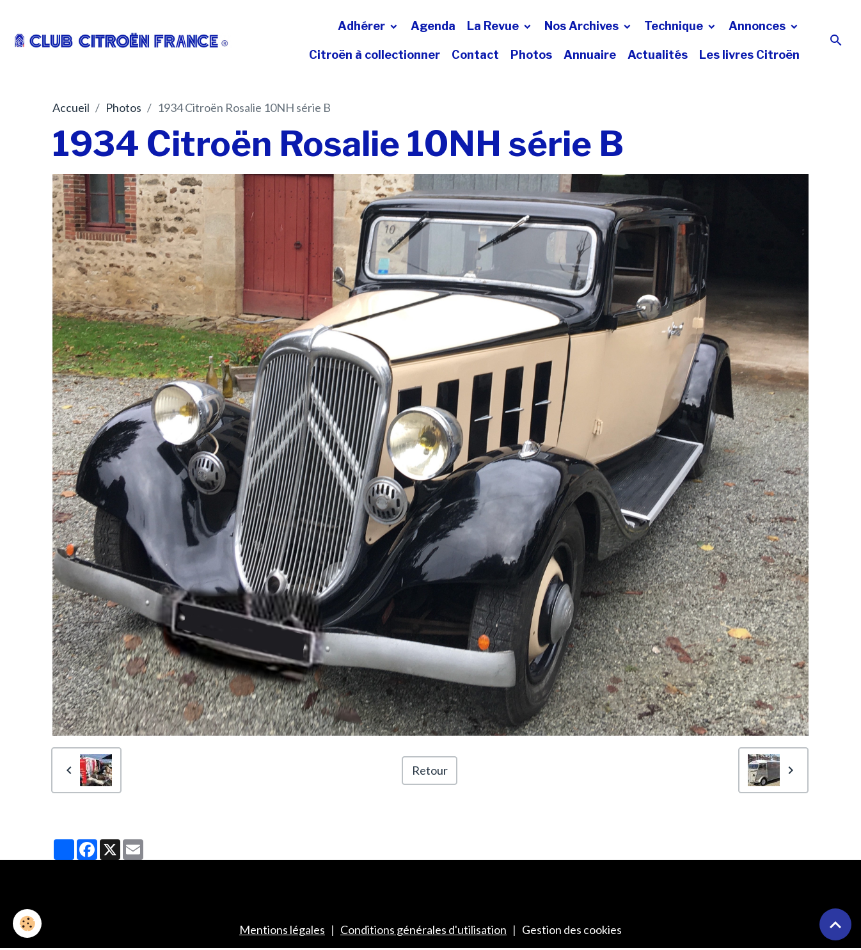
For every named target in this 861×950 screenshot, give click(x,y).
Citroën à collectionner (374, 54)
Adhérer (363, 26)
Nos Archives (582, 26)
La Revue (494, 26)
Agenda (433, 26)
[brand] (122, 40)
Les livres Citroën (749, 54)
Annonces (758, 26)
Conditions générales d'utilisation (423, 929)
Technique (675, 26)
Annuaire (590, 54)
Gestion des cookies (572, 929)
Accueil (71, 107)
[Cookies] (27, 923)
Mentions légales (282, 929)
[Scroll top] (835, 924)
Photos (531, 54)
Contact (475, 54)
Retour (430, 770)
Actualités (658, 54)
